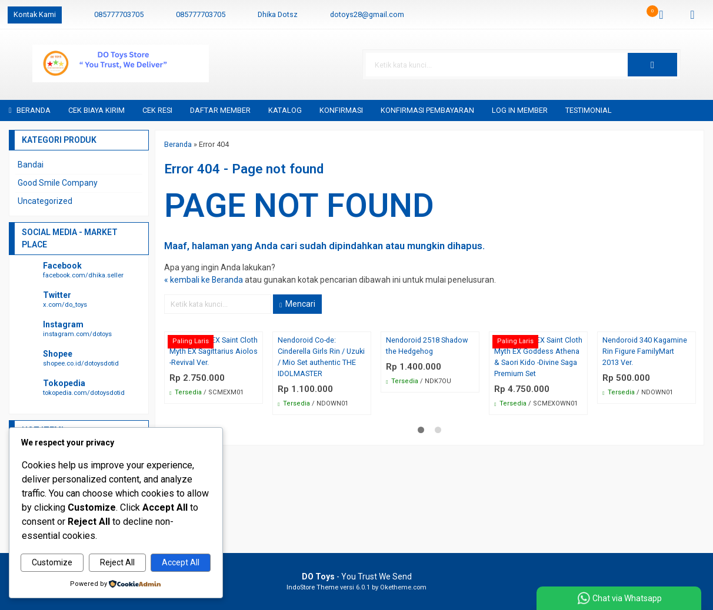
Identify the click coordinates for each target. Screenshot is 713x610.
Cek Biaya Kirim (96, 110)
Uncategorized (45, 201)
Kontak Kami (35, 14)
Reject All (117, 563)
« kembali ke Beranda (204, 280)
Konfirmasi (341, 110)
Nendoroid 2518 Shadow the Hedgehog (427, 346)
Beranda (30, 110)
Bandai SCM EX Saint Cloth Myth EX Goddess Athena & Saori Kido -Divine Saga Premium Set (538, 357)
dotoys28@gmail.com (367, 14)
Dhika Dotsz (278, 14)
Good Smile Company (58, 182)
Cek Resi (157, 110)
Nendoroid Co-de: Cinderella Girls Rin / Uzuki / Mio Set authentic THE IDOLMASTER (321, 357)
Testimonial (588, 110)
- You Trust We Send (357, 576)
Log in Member (520, 110)
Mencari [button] (297, 304)
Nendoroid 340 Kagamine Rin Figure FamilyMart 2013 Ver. (644, 351)
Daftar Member (220, 110)
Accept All (180, 563)
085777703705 (119, 14)
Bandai (31, 164)
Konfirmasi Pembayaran (427, 110)
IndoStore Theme (312, 587)
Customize (52, 563)
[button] (674, 64)
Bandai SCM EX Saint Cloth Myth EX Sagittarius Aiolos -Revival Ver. (213, 351)
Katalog (285, 110)
